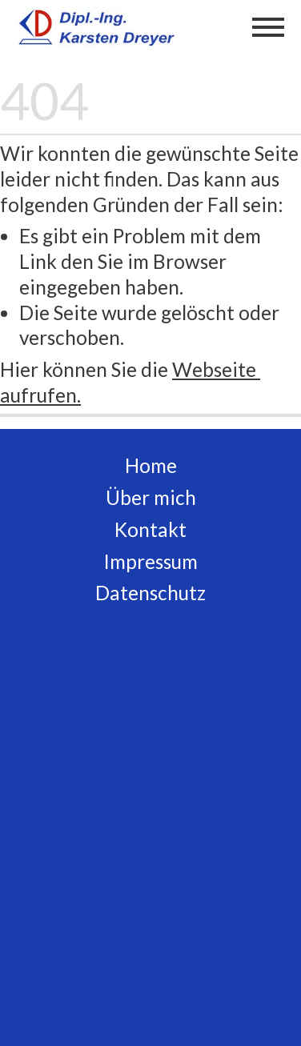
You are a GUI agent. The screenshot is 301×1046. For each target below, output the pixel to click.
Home (151, 465)
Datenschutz (150, 592)
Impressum (150, 561)
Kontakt (150, 529)
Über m (138, 497)
